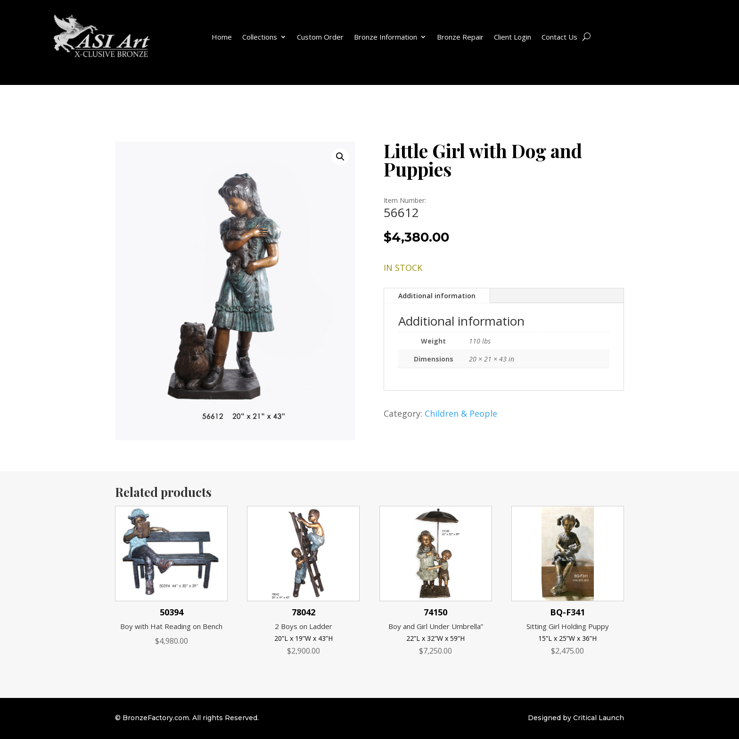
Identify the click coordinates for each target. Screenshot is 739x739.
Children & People (461, 413)
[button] (340, 156)
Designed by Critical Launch (576, 718)
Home (222, 37)
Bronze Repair (460, 37)
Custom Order (320, 37)
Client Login (512, 37)
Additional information (437, 295)
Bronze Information (385, 37)
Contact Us (559, 37)
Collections (259, 37)
